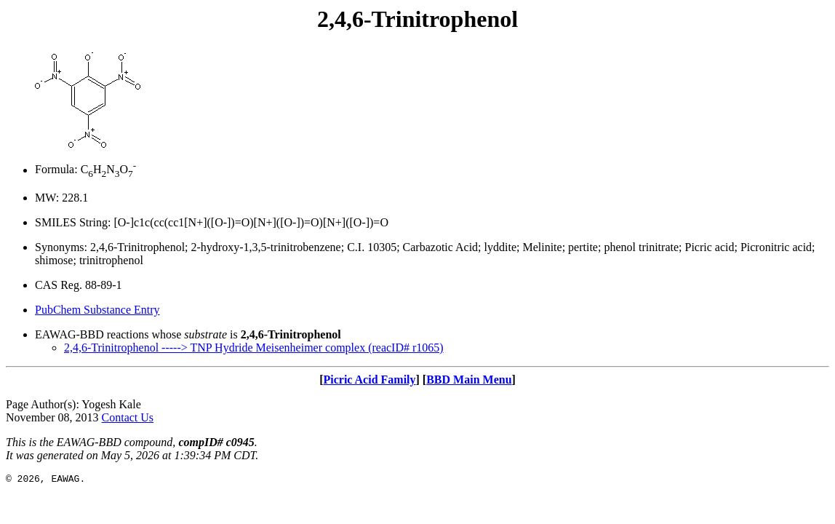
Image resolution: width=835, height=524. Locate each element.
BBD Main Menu (468, 379)
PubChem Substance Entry (97, 309)
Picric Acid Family (369, 379)
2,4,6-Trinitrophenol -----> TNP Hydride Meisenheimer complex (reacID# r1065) (254, 347)
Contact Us (128, 417)
